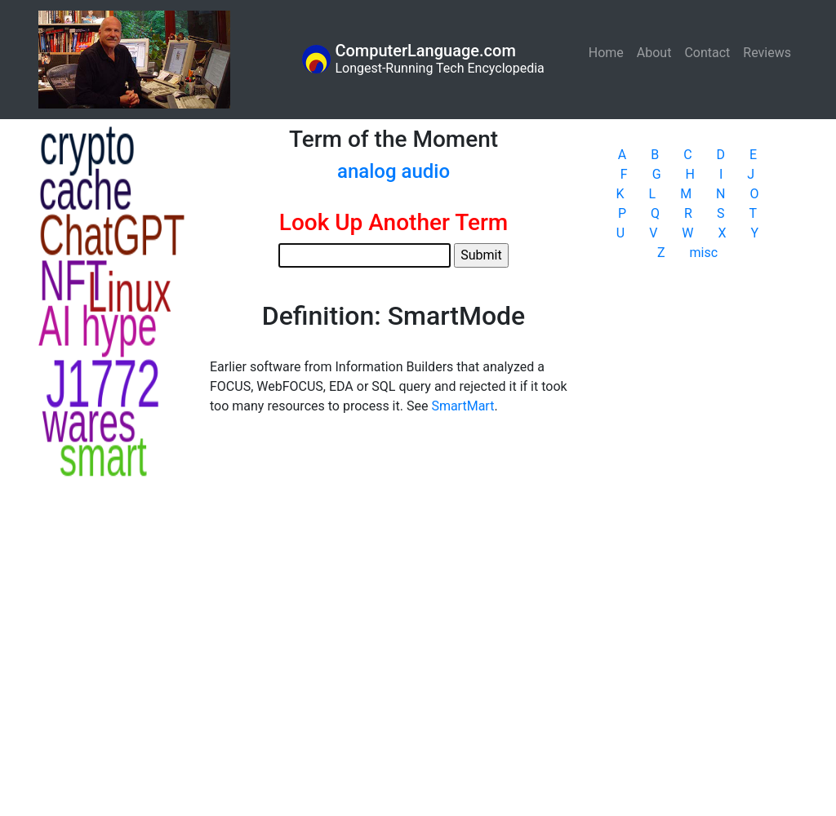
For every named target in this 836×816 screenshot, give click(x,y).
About (654, 52)
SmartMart (462, 406)
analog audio (393, 171)
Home (609, 51)
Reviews (767, 52)
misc (704, 252)
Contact (707, 52)
